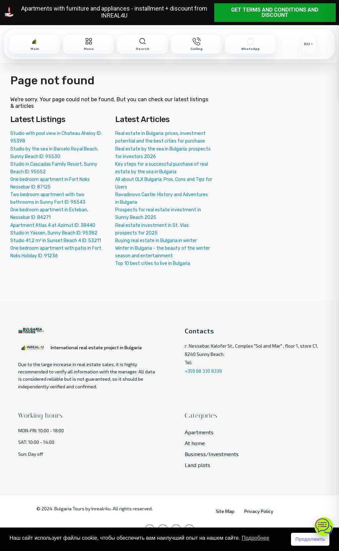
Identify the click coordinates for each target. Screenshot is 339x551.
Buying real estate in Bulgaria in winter (156, 240)
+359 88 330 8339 (203, 371)
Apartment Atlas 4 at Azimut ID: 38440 (52, 225)
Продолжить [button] (310, 539)
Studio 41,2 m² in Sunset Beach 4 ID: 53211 (55, 240)
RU (307, 44)
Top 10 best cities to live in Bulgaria (152, 263)
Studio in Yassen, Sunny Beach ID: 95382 (53, 233)
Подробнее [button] (255, 538)
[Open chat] (324, 526)
